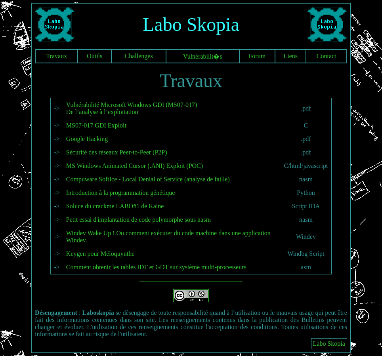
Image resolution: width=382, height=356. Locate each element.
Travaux (56, 56)
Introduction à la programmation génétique (120, 192)
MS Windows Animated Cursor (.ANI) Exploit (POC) (134, 165)
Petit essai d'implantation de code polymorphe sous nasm (138, 219)
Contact (326, 56)
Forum (256, 56)
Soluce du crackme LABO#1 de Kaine (115, 206)
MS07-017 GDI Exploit (96, 125)
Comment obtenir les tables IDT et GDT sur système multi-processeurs (156, 267)
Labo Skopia (329, 343)
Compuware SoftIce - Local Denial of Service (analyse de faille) (148, 179)
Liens (290, 56)
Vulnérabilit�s (202, 56)
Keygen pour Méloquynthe (100, 253)
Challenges (139, 56)
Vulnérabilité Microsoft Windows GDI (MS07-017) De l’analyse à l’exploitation (131, 108)
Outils (94, 56)
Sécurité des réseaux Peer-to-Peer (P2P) (116, 152)
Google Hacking (87, 138)
